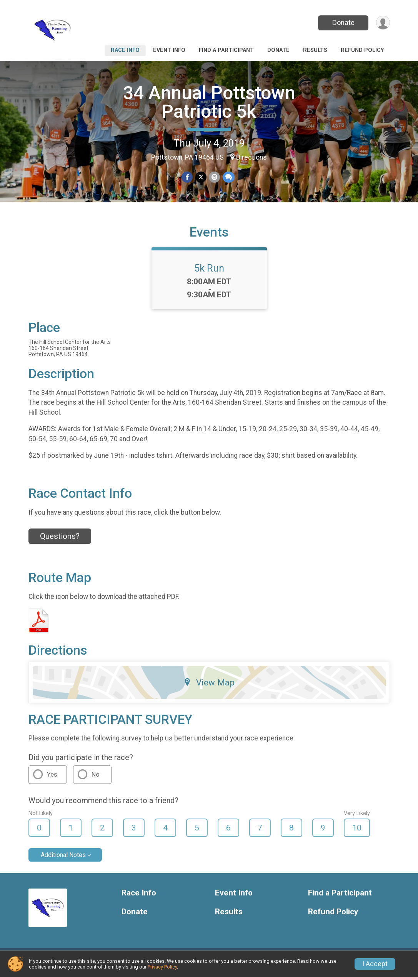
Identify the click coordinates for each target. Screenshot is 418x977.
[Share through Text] (228, 177)
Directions (251, 157)
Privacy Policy (162, 967)
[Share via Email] (214, 177)
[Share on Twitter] (201, 177)
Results (315, 50)
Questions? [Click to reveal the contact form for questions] (60, 540)
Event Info (169, 50)
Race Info (125, 50)
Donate (342, 22)
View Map (209, 687)
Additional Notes (63, 860)
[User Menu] (383, 23)
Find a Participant (226, 50)
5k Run (209, 272)
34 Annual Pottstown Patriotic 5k (209, 102)
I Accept (375, 964)
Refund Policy (362, 50)
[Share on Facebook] (187, 177)
